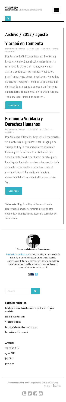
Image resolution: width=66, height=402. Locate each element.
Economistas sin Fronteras (15, 48)
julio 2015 (9, 358)
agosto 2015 (10, 353)
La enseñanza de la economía (16, 332)
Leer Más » (14, 105)
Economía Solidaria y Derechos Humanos (23, 121)
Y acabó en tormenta (24, 43)
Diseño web (52, 385)
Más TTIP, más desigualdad (15, 316)
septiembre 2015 (12, 347)
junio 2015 (9, 363)
